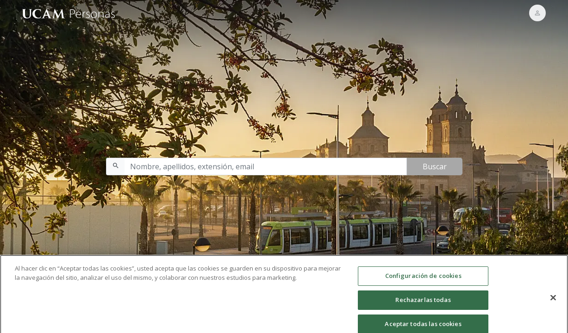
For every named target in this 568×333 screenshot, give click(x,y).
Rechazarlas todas (422, 302)
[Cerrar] (553, 300)
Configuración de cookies (423, 278)
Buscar (435, 166)
